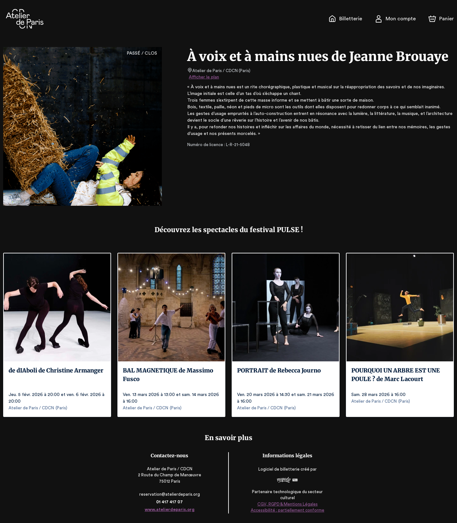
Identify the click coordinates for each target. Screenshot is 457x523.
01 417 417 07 (170, 502)
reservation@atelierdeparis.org (170, 494)
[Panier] (441, 18)
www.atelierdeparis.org (170, 509)
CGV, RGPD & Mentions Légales (287, 504)
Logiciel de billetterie (279, 469)
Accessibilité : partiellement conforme (287, 510)
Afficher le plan (203, 77)
